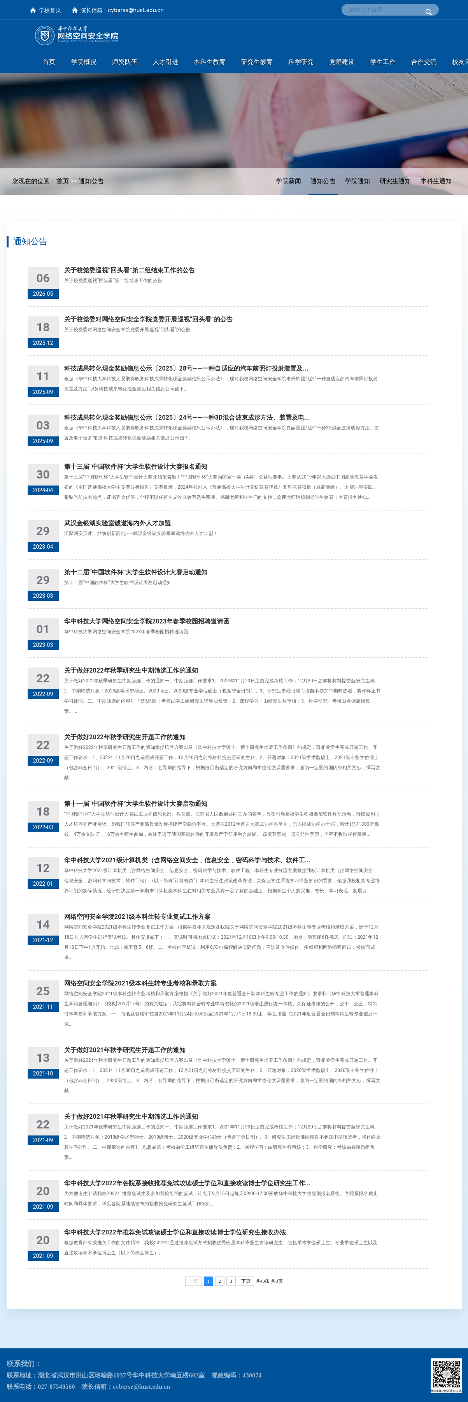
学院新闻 (288, 181)
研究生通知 (395, 181)
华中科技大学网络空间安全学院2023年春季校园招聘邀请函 (147, 621)
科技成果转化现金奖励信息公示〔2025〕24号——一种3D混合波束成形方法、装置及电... (187, 417)
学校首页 (50, 10)
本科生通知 (436, 181)
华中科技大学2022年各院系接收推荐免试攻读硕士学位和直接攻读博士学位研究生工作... (187, 1183)
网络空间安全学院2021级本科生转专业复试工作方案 (137, 916)
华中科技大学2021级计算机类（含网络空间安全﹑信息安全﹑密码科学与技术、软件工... (187, 860)
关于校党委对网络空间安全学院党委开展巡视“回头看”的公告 (148, 319)
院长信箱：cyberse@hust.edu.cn (122, 10)
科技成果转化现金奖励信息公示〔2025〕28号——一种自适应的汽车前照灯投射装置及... (186, 368)
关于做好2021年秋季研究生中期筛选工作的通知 (131, 1116)
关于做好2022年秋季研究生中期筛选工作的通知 (131, 670)
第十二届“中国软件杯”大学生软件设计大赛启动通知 (136, 572)
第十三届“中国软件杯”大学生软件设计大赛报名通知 (136, 466)
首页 (62, 181)
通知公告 (323, 181)
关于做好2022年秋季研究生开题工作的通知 (125, 737)
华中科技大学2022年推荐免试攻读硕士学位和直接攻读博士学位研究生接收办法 (175, 1232)
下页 (246, 1281)
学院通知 (357, 181)
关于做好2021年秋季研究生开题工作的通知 (125, 1050)
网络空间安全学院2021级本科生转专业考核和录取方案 (140, 983)
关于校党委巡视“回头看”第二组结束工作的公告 (129, 270)
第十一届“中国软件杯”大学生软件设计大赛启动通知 (136, 803)
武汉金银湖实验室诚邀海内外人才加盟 (117, 523)
